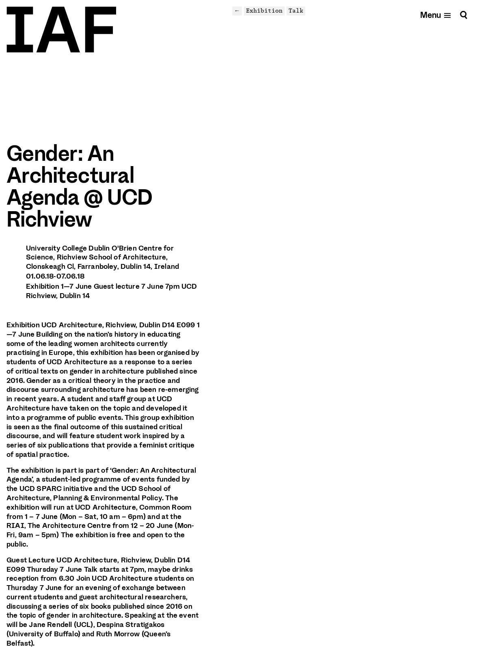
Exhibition (264, 10)
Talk (296, 10)
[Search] (464, 15)
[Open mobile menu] (435, 15)
